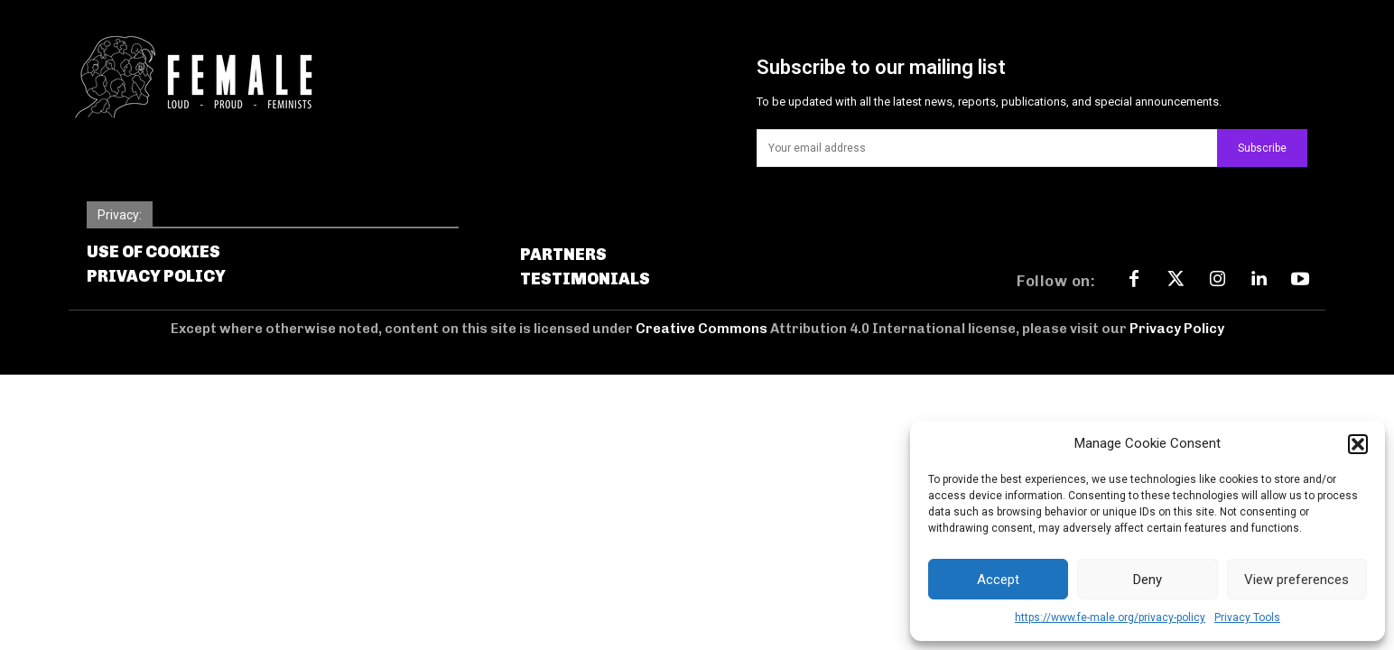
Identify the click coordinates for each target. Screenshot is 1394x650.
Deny (1147, 579)
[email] (987, 148)
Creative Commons (703, 328)
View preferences (1296, 579)
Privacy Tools (1247, 617)
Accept (998, 579)
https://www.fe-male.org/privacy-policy (1110, 617)
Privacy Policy (1176, 328)
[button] (1358, 444)
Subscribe (1262, 148)
